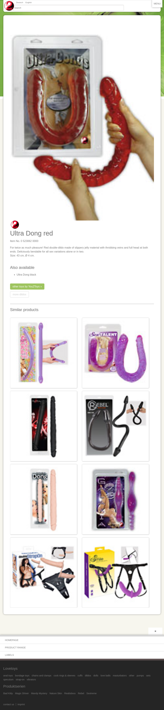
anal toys (8, 675)
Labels (9, 655)
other (131, 675)
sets (148, 675)
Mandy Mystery (39, 693)
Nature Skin (55, 693)
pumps (140, 675)
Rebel (81, 693)
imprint (21, 704)
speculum (8, 679)
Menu (157, 3)
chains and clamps (41, 675)
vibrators (31, 679)
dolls (95, 675)
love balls (106, 675)
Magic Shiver (22, 693)
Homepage (11, 640)
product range (15, 647)
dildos (88, 675)
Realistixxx (70, 693)
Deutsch (19, 2)
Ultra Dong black (26, 274)
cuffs (80, 675)
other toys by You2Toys (26, 286)
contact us (8, 704)
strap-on (20, 679)
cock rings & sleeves (64, 675)
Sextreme (91, 693)
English (28, 2)
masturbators (120, 675)
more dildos (19, 294)
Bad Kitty (8, 693)
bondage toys (22, 675)
